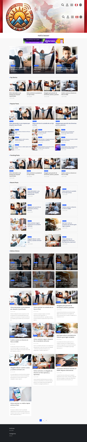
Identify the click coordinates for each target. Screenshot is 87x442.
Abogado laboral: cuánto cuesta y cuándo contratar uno (34, 240)
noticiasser (43, 35)
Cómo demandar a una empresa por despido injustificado (15, 94)
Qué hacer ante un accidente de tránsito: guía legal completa (69, 224)
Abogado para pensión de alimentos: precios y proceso (34, 208)
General (13, 65)
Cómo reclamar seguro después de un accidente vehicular (34, 224)
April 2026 (11, 430)
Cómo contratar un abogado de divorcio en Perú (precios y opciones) (69, 240)
